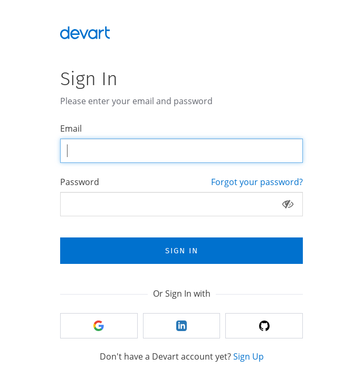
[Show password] (288, 204)
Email (71, 128)
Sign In (181, 250)
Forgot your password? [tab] (257, 182)
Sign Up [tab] (248, 356)
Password (79, 182)
